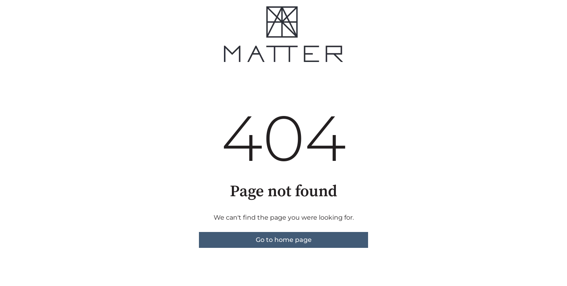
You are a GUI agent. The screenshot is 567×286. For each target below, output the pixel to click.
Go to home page (284, 239)
